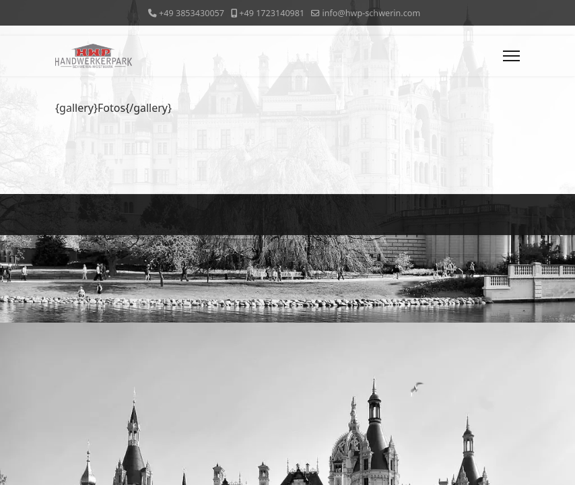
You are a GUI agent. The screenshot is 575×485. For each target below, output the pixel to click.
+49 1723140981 (271, 13)
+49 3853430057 (191, 13)
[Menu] (511, 56)
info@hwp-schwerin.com (371, 13)
